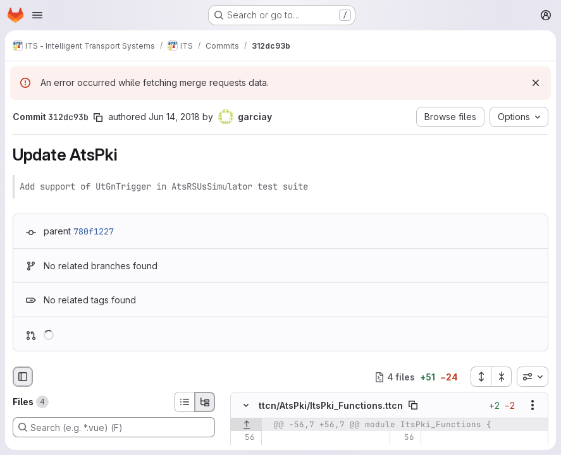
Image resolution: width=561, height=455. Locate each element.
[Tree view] (205, 402)
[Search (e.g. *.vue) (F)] (114, 427)
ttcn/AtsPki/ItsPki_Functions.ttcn (331, 405)
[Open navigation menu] (37, 15)
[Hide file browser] (23, 377)
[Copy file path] (413, 405)
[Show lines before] (246, 424)
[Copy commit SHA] (98, 117)
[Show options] (532, 405)
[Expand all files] (481, 377)
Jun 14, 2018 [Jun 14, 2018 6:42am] (174, 116)
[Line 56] (244, 437)
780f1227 (93, 231)
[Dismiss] (535, 82)
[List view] (184, 402)
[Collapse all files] (501, 377)
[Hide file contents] (246, 405)
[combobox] (532, 377)
